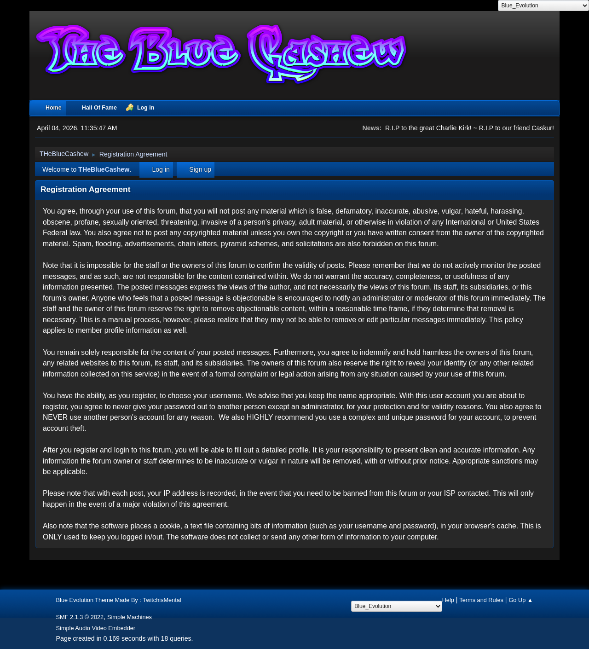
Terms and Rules (481, 600)
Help (448, 600)
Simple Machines (129, 617)
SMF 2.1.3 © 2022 (80, 617)
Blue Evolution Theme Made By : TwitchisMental (118, 600)
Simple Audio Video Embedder (96, 628)
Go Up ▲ (520, 600)
